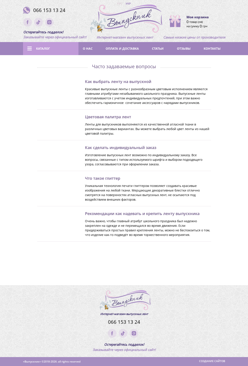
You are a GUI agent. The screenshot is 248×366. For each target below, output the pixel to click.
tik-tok (38, 22)
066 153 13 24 (49, 10)
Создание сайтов (212, 361)
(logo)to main (125, 19)
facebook (27, 22)
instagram (49, 22)
